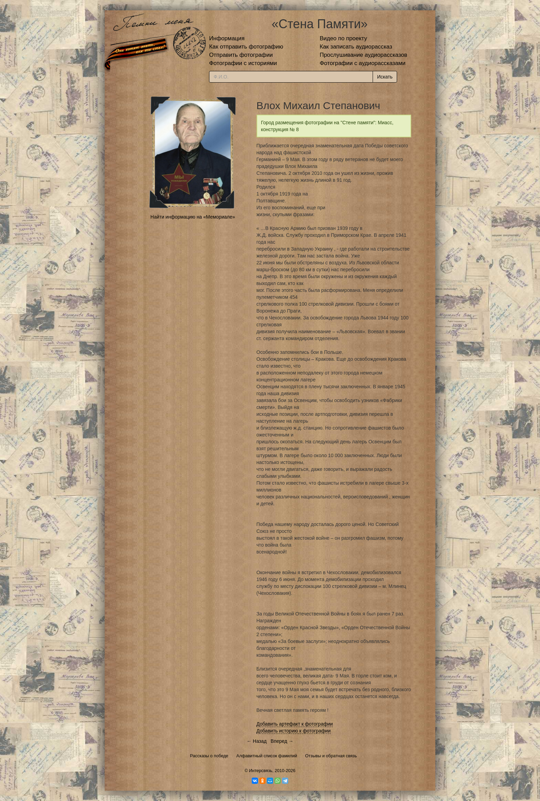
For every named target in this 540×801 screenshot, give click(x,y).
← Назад (257, 741)
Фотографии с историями (243, 63)
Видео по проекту (343, 38)
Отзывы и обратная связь (331, 755)
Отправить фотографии (241, 55)
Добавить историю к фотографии (294, 731)
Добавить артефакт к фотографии (295, 724)
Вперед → (282, 741)
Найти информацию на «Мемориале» (192, 217)
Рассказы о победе (209, 755)
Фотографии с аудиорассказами (362, 63)
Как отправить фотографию (246, 46)
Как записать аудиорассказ (356, 46)
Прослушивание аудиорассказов (363, 55)
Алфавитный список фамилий (266, 755)
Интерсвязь (260, 770)
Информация (227, 38)
